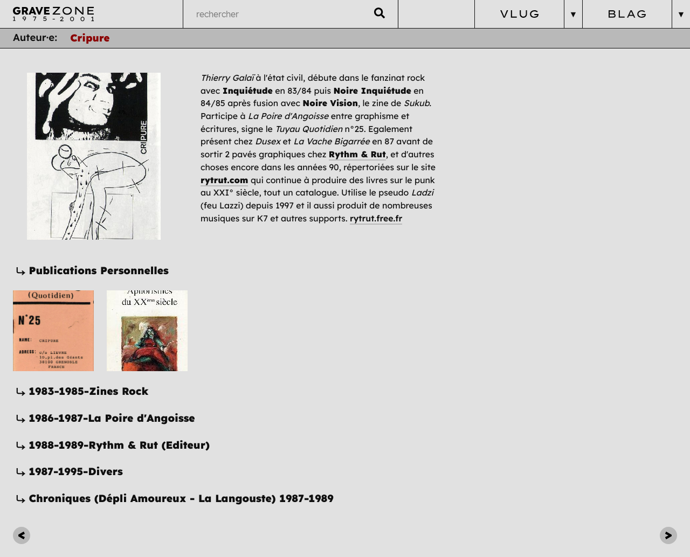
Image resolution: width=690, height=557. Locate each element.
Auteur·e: (35, 37)
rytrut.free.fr (376, 218)
